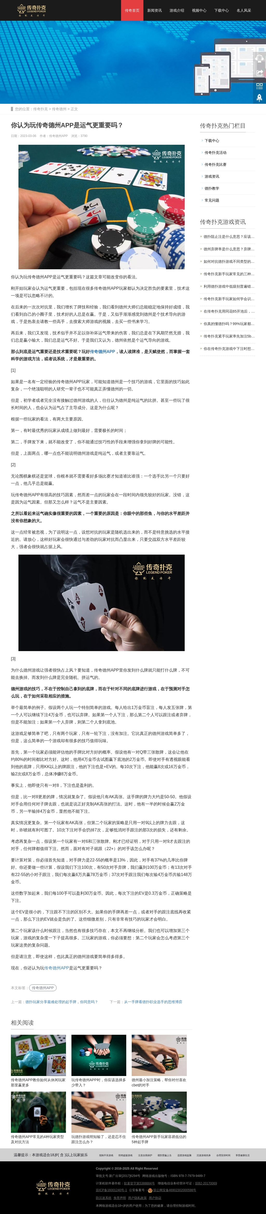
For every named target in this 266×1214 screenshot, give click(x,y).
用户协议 (155, 1198)
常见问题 (212, 200)
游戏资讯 (212, 176)
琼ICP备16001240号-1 (111, 1190)
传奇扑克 (40, 109)
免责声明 (120, 1198)
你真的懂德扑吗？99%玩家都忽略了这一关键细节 (229, 324)
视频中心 (199, 10)
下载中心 (221, 10)
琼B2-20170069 (206, 1183)
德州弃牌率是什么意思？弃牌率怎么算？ (229, 249)
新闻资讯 (154, 10)
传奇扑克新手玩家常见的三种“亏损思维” (229, 274)
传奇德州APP (56, 968)
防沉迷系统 (103, 1198)
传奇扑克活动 (216, 152)
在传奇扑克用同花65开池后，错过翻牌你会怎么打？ (229, 311)
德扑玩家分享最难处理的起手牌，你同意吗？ (61, 1002)
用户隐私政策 (137, 1198)
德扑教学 (212, 188)
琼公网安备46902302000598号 (172, 1190)
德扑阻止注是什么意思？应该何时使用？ (229, 236)
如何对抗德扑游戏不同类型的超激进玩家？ (229, 261)
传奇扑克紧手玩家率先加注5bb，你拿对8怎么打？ (229, 336)
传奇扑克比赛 (216, 164)
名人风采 (244, 10)
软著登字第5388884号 (139, 1183)
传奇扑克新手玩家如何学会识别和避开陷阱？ (229, 299)
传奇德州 (59, 109)
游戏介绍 (177, 10)
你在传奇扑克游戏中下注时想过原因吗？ (229, 349)
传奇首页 (132, 10)
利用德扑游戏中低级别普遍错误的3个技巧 (229, 286)
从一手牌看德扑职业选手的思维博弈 (153, 1002)
